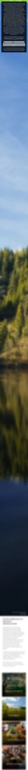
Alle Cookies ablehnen (19, 42)
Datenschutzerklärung (8, 37)
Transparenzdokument (20, 37)
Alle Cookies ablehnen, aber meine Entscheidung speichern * (14, 44)
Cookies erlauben (8, 42)
